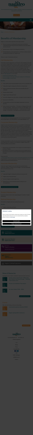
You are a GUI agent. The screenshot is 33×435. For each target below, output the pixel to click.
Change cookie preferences (16, 223)
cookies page (12, 217)
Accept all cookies (16, 221)
